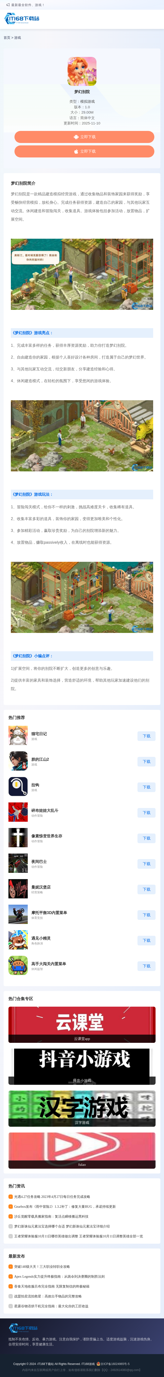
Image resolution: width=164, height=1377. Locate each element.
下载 (146, 736)
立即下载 (88, 137)
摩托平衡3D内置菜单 (49, 913)
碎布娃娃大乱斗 (44, 810)
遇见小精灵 (41, 938)
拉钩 (35, 785)
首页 (7, 38)
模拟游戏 (87, 101)
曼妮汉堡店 (41, 887)
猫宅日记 (39, 734)
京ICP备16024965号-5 (115, 1364)
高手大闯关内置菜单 (48, 964)
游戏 (17, 38)
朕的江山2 (40, 759)
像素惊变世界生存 (46, 836)
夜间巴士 (39, 862)
